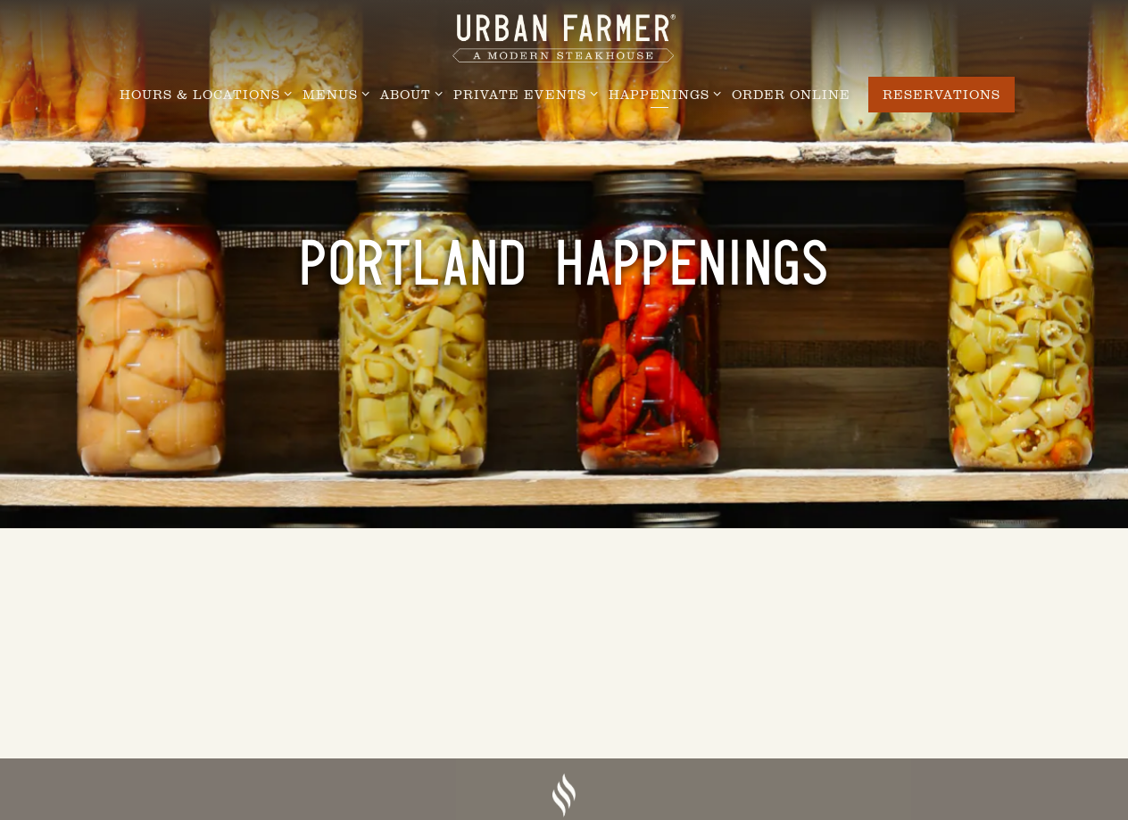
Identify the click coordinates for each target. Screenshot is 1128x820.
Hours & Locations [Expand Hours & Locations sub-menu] (202, 93)
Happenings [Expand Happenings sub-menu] (662, 93)
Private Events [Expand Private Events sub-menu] (522, 93)
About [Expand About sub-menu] (408, 93)
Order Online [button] (791, 94)
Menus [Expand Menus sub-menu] (333, 93)
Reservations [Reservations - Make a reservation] (941, 94)
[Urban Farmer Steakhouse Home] (564, 36)
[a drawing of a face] (564, 796)
